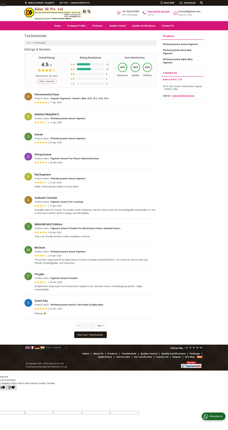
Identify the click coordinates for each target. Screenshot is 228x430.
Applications (105, 356)
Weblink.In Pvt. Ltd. (58, 366)
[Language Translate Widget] (56, 347)
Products (98, 25)
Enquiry (177, 356)
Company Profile (77, 25)
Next (100, 325)
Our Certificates (143, 356)
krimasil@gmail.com (189, 11)
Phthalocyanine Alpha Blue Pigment (178, 61)
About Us (98, 353)
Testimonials (129, 353)
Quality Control (117, 25)
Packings (195, 353)
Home (57, 25)
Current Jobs (123, 356)
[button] (158, 11)
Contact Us (168, 25)
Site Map (190, 356)
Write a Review (46, 81)
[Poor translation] (11, 387)
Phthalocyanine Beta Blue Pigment (177, 52)
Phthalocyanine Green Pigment (180, 44)
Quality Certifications (143, 25)
